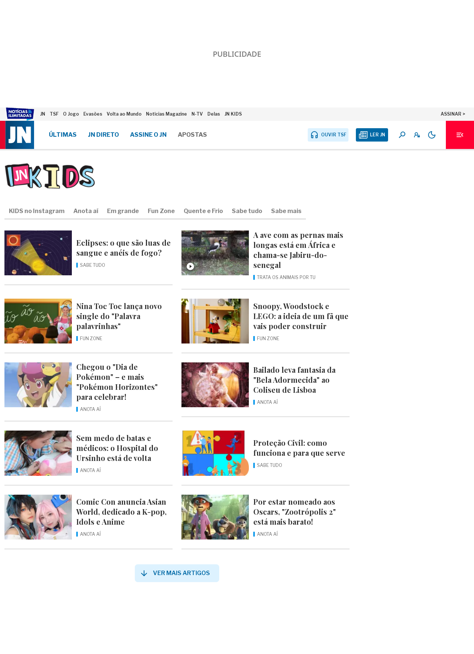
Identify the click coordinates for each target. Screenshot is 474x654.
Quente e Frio (203, 211)
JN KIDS (233, 114)
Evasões (92, 114)
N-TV (197, 114)
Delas (213, 114)
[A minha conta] (417, 135)
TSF (54, 114)
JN (42, 114)
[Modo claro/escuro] (431, 135)
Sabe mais (286, 211)
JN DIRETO (103, 134)
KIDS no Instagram (36, 211)
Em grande (123, 211)
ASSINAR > (453, 114)
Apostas (192, 134)
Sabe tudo (247, 211)
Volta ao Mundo (124, 114)
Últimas (63, 134)
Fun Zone (161, 211)
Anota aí (85, 211)
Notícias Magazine (166, 114)
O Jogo (71, 114)
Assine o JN (148, 134)
